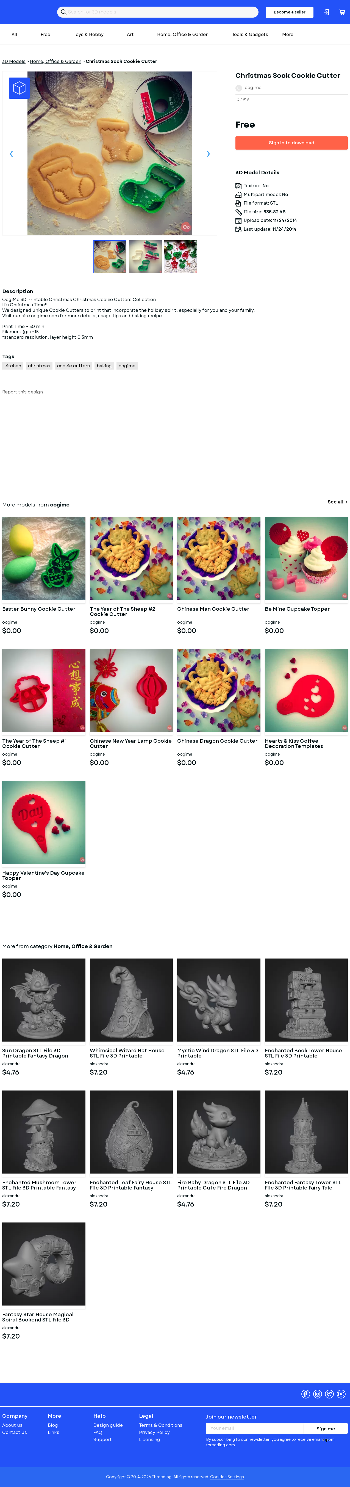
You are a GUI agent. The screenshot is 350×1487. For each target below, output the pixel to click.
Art (130, 34)
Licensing (149, 1439)
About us (12, 1425)
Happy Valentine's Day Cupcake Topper (43, 876)
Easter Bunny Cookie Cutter (39, 610)
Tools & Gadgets (250, 34)
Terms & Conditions (160, 1425)
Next (208, 153)
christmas (39, 366)
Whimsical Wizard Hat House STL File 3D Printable (127, 1053)
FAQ (97, 1432)
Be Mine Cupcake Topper (297, 610)
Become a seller (289, 12)
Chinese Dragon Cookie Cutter (217, 742)
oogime (253, 87)
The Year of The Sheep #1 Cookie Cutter (34, 744)
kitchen (12, 366)
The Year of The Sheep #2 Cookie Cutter (122, 612)
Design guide (108, 1425)
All (14, 34)
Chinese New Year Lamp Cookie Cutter (131, 744)
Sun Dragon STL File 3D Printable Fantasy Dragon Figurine (35, 1053)
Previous (11, 153)
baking (104, 366)
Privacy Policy (154, 1432)
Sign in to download (291, 143)
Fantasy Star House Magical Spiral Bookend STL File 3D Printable (38, 1317)
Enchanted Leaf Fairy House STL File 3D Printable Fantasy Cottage (131, 1185)
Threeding (23, 12)
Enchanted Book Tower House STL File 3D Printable (303, 1053)
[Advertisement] (167, 447)
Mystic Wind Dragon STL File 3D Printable (217, 1053)
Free (45, 34)
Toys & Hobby (89, 34)
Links (53, 1432)
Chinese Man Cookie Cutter (213, 610)
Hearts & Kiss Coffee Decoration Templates (294, 744)
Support (102, 1439)
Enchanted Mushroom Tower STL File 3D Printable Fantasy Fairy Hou (39, 1185)
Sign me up (325, 1430)
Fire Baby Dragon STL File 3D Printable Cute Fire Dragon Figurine (213, 1185)
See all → (338, 502)
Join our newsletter (231, 1417)
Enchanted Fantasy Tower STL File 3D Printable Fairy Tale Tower (303, 1185)
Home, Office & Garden (183, 34)
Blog (53, 1425)
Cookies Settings (227, 1477)
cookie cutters (73, 366)
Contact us (14, 1432)
